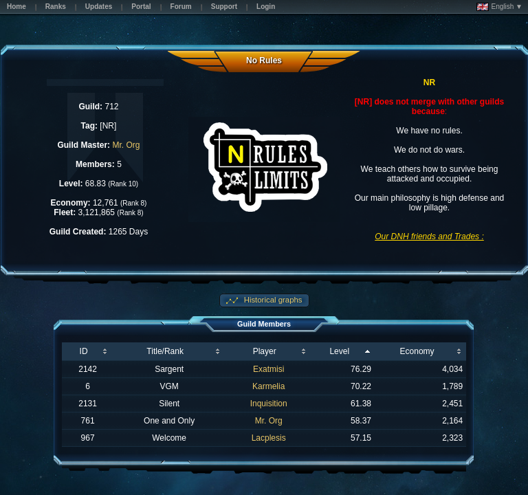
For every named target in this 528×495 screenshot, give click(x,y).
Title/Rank (165, 351)
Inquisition (268, 403)
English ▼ (499, 7)
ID (84, 351)
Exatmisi (268, 369)
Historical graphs (272, 300)
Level (339, 351)
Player (264, 351)
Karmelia (268, 386)
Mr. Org (126, 145)
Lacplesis (269, 438)
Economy (417, 351)
